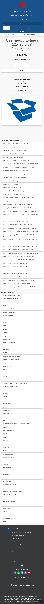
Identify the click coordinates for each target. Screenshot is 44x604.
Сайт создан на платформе (22, 585)
